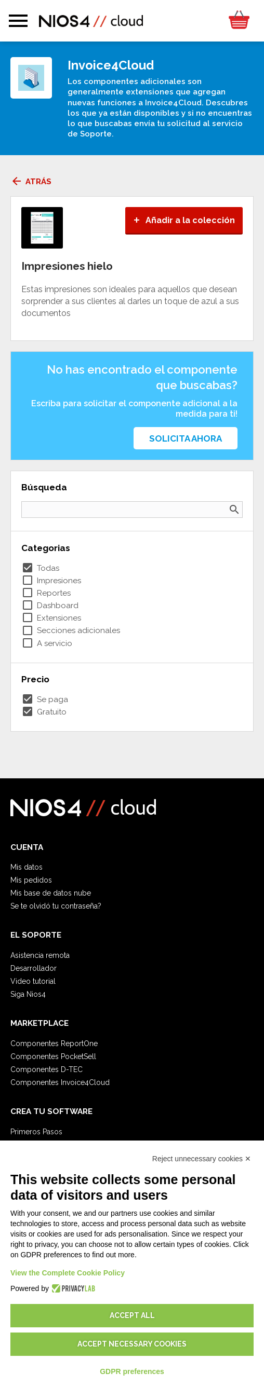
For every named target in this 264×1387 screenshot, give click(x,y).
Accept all (132, 1315)
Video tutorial (33, 981)
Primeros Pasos (36, 1132)
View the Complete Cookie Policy (67, 1273)
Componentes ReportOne (54, 1043)
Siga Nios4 (28, 994)
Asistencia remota (40, 955)
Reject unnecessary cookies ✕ (201, 1159)
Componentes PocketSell (53, 1056)
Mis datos (26, 867)
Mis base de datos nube (50, 893)
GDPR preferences (132, 1371)
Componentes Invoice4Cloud (60, 1082)
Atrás (30, 181)
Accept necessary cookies (132, 1344)
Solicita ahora (185, 438)
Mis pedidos (31, 880)
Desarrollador (33, 968)
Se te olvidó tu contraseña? (55, 906)
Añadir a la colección (184, 220)
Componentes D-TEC (46, 1069)
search (234, 509)
